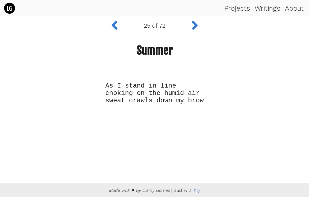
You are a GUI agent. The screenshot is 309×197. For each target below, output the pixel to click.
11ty (197, 190)
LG (9, 8)
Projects (237, 8)
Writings (267, 8)
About (294, 8)
